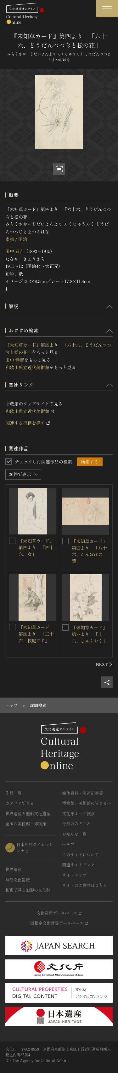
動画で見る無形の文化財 (27, 890)
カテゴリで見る (19, 803)
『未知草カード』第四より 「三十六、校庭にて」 (36, 634)
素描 (9, 239)
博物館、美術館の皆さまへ (86, 803)
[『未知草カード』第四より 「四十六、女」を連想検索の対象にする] (12, 541)
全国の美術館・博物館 (25, 824)
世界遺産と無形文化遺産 (27, 814)
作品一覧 (13, 793)
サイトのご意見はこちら (84, 885)
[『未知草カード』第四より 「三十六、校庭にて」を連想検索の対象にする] (12, 627)
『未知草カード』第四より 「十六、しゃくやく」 (89, 634)
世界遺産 (13, 869)
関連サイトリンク (78, 865)
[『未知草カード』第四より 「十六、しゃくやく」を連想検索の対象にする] (65, 627)
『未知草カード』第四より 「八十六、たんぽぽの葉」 (89, 551)
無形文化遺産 (17, 880)
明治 (22, 239)
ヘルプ (68, 844)
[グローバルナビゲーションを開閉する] (107, 8)
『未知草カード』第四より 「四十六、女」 (36, 547)
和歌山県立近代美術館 (27, 367)
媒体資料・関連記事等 (82, 793)
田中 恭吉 (14, 251)
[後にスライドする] (104, 664)
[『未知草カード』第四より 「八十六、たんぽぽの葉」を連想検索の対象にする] (65, 541)
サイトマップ (74, 875)
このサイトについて (80, 855)
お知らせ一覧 (74, 834)
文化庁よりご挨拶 (78, 814)
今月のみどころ (76, 824)
